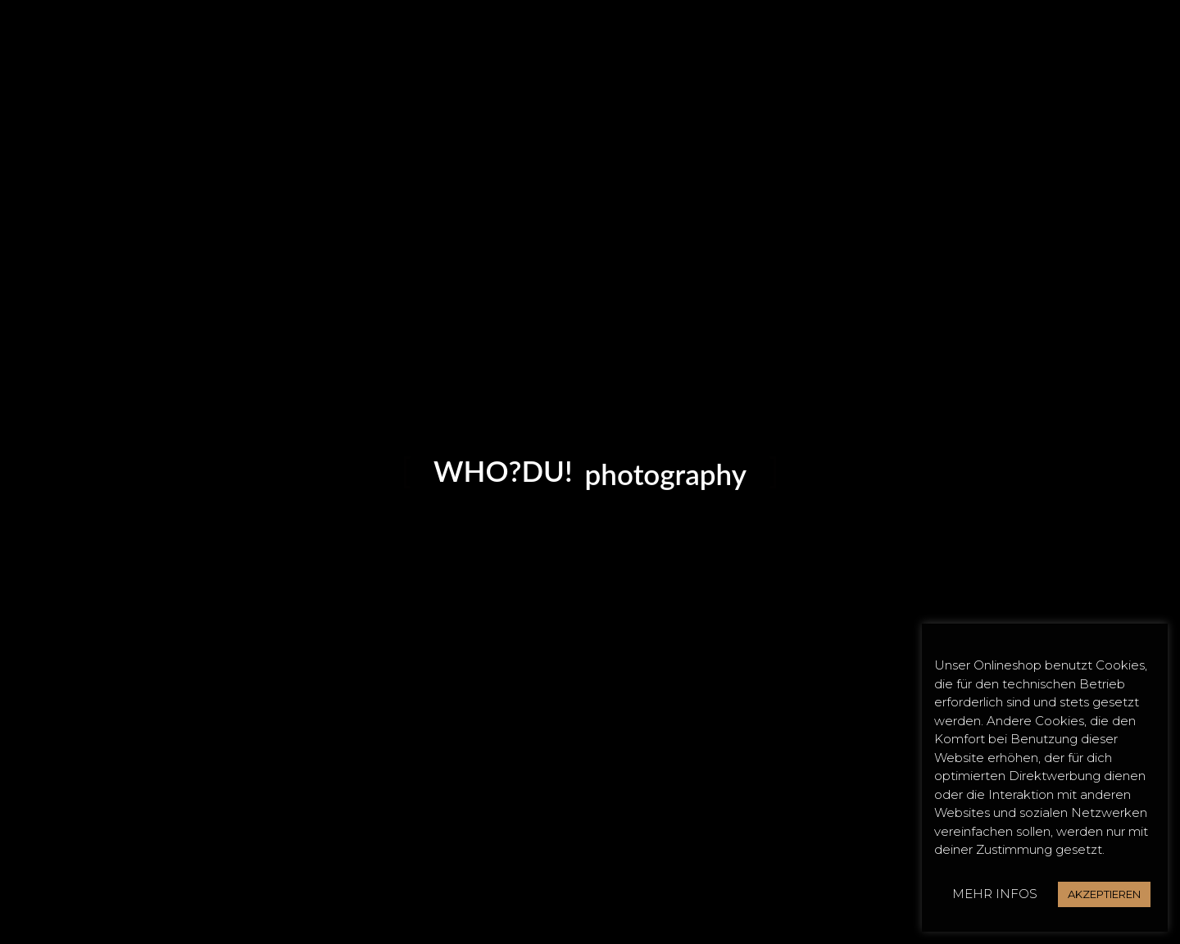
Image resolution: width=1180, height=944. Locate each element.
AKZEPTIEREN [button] (1104, 894)
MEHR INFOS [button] (994, 893)
